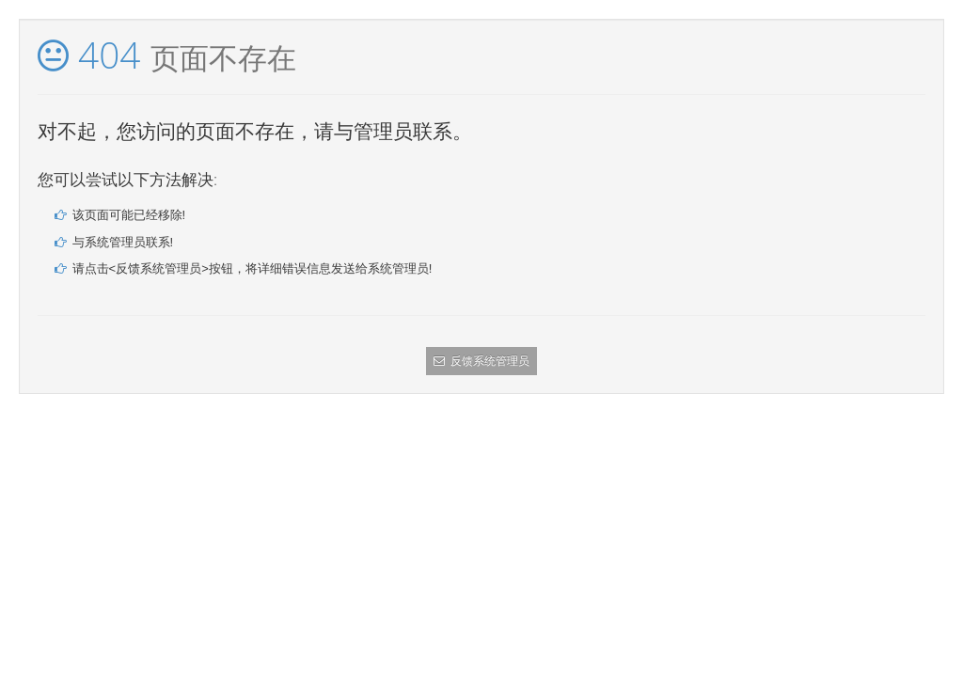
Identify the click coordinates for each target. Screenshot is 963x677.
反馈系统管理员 (481, 361)
